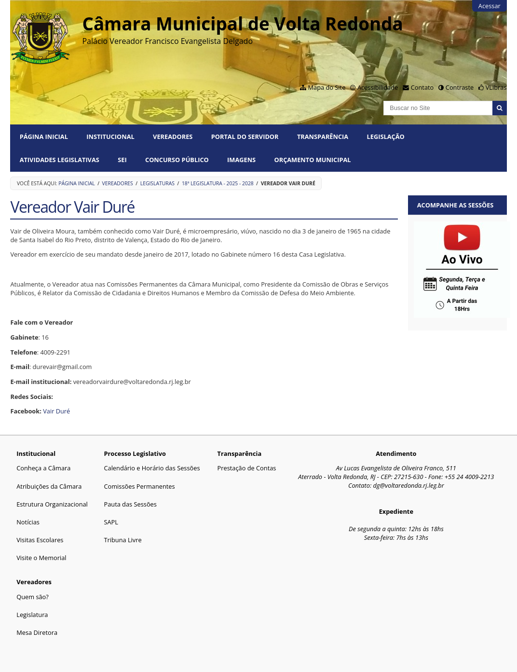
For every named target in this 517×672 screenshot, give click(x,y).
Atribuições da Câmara (49, 486)
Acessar (489, 5)
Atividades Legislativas (59, 159)
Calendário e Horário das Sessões (152, 468)
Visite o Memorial (41, 557)
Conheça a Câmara (43, 468)
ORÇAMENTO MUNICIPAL (312, 159)
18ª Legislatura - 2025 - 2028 (218, 183)
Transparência (322, 136)
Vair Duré (56, 411)
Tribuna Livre (122, 539)
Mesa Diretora (36, 632)
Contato (422, 87)
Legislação (386, 136)
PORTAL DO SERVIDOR (245, 136)
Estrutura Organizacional (52, 504)
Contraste (460, 87)
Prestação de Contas (247, 468)
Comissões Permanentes (139, 486)
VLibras (496, 87)
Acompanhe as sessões (455, 205)
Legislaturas (157, 183)
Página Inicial (44, 136)
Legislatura (32, 614)
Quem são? (32, 596)
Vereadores (172, 136)
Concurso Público (177, 159)
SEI (122, 159)
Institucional (110, 136)
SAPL (111, 522)
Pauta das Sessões (130, 504)
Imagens (241, 159)
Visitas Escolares (39, 539)
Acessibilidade (377, 87)
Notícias (28, 522)
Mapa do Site (327, 87)
